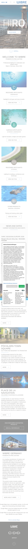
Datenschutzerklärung (7, 283)
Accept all (21, 286)
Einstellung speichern (12, 286)
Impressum (15, 283)
